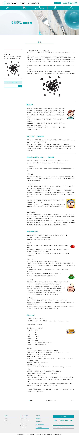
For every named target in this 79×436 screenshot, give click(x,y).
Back (31, 400)
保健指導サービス (23, 418)
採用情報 (38, 415)
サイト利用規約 (39, 427)
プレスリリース (7, 423)
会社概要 (6, 420)
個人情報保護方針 (40, 424)
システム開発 (22, 427)
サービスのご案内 (24, 415)
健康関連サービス (23, 423)
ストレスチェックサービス (25, 420)
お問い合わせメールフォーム (63, 427)
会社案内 (6, 415)
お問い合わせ (39, 421)
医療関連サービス (23, 425)
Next (71, 400)
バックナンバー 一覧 (51, 400)
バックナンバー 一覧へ (12, 82)
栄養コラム (38, 418)
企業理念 (6, 418)
